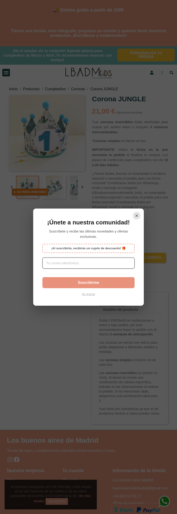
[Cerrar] (137, 216)
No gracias (88, 294)
